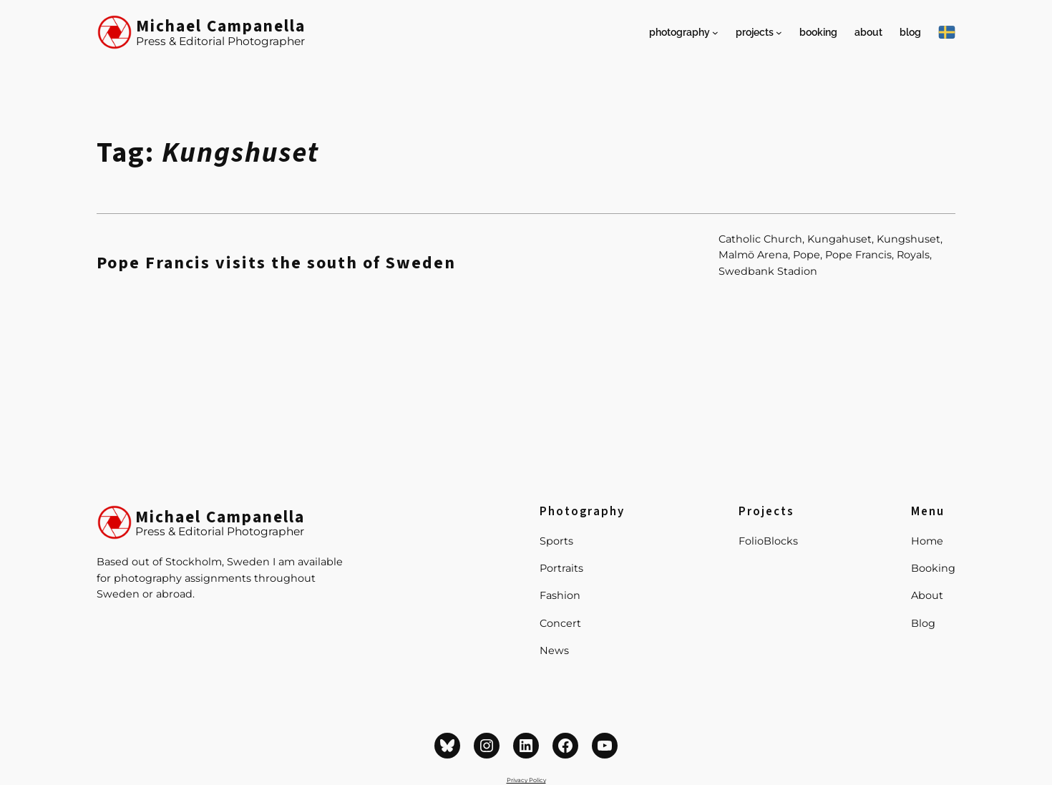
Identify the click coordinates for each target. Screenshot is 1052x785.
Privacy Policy (526, 780)
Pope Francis (858, 254)
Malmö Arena (753, 254)
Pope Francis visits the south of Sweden (276, 263)
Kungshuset (908, 239)
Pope (806, 254)
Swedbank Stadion (768, 271)
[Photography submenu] (715, 32)
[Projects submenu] (779, 32)
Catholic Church (760, 239)
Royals (913, 254)
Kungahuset (839, 239)
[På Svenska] (946, 32)
